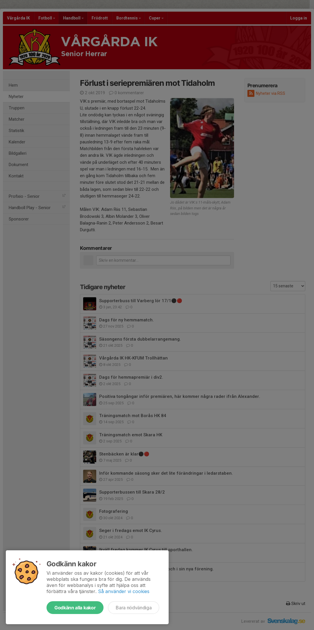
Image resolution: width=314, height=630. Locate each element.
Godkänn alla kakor (75, 608)
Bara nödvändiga (133, 608)
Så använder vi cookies (123, 591)
